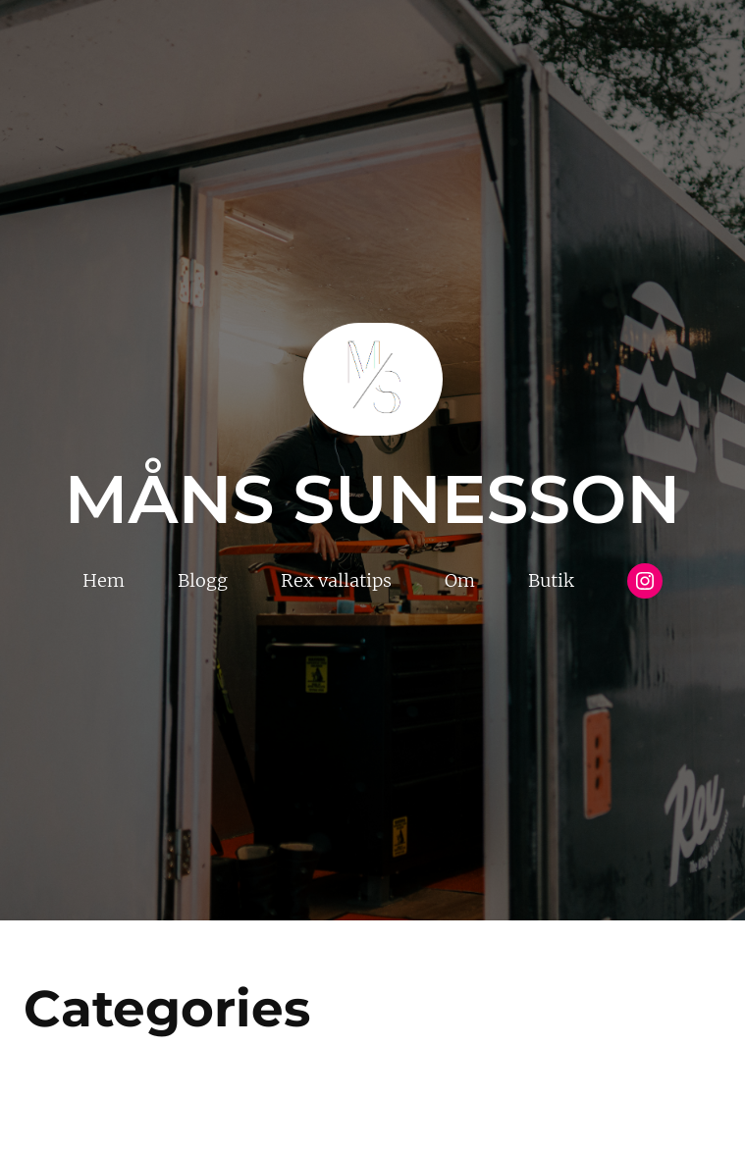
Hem (103, 580)
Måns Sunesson (373, 499)
